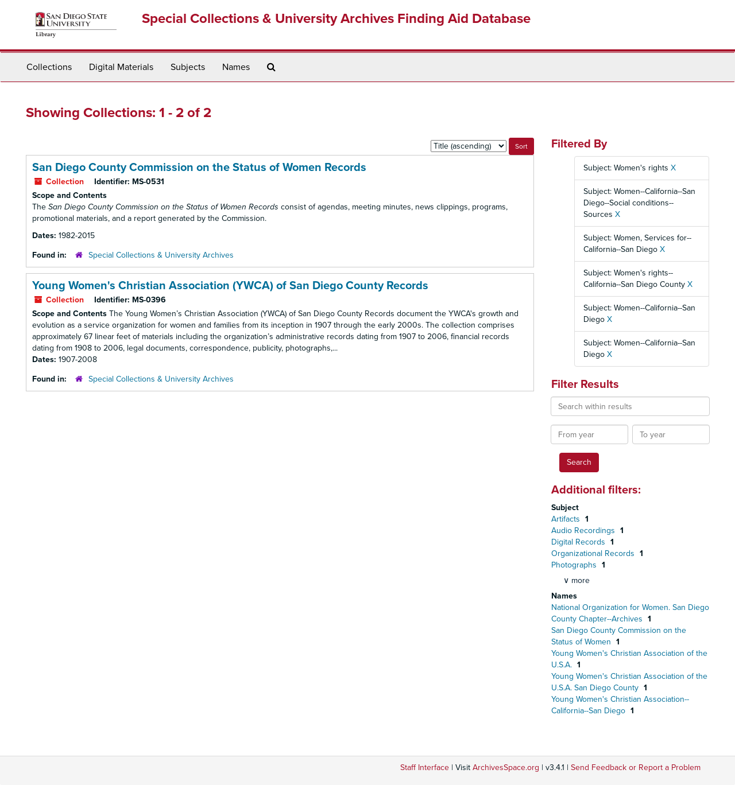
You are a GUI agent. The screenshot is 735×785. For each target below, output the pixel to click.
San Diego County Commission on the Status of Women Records (199, 167)
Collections (49, 67)
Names (236, 67)
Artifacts (566, 519)
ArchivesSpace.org (506, 767)
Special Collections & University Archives (161, 255)
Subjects (188, 67)
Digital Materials (121, 67)
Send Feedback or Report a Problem (636, 767)
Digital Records (579, 542)
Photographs (575, 565)
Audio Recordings (584, 530)
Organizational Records (594, 553)
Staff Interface (424, 767)
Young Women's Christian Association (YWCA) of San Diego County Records (230, 286)
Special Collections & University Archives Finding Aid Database (336, 18)
